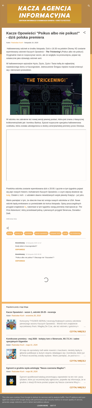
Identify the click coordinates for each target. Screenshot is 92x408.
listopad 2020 (55, 233)
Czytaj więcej (78, 331)
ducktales (28, 233)
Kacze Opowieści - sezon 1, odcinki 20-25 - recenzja (31, 312)
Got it (53, 406)
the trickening (75, 233)
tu (25, 207)
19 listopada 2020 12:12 (33, 243)
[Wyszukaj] (89, 6)
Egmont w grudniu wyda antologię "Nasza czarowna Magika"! (35, 368)
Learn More (42, 406)
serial (65, 233)
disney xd (18, 233)
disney (9, 233)
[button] (84, 33)
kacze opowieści (41, 233)
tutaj (8, 195)
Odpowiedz (20, 249)
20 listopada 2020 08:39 (33, 254)
